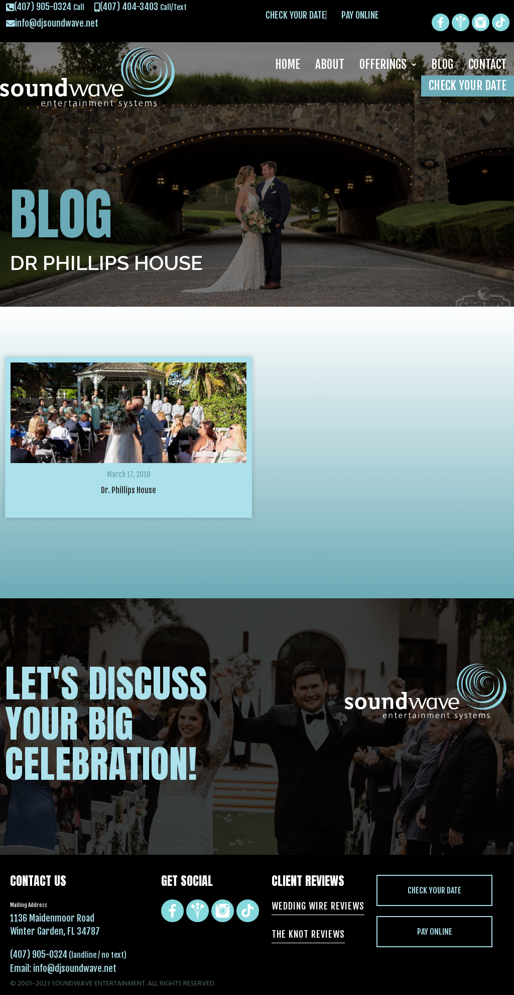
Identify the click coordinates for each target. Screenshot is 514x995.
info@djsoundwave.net (74, 968)
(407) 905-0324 (38, 954)
